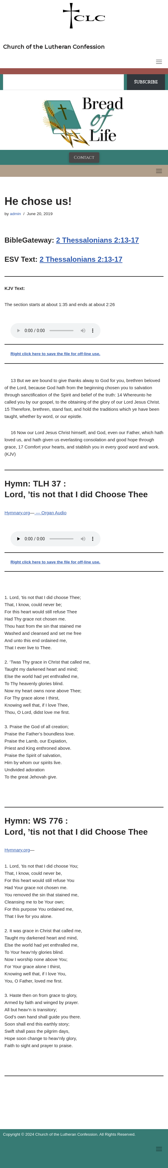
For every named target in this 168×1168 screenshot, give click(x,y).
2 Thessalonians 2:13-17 (97, 240)
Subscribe (146, 82)
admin (15, 214)
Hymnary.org (17, 512)
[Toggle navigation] (159, 62)
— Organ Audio (50, 512)
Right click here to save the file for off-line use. (55, 354)
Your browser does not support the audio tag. (55, 330)
